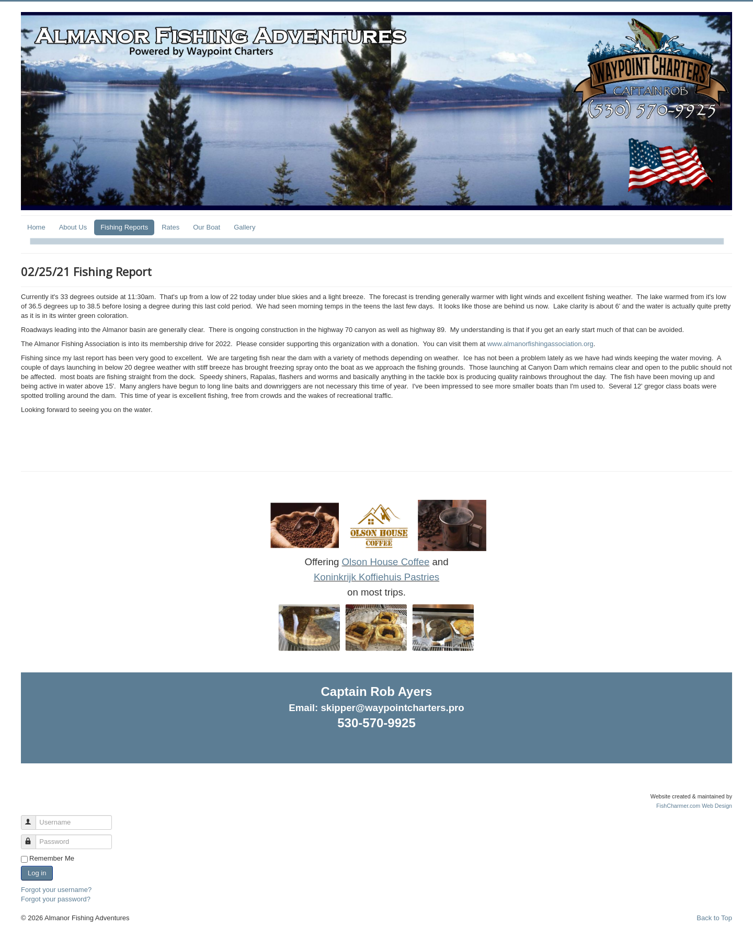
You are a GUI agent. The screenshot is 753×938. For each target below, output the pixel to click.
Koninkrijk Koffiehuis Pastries (376, 576)
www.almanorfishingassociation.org (540, 344)
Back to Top (714, 918)
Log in (37, 873)
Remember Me (51, 858)
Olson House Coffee (386, 561)
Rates (170, 227)
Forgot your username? (56, 890)
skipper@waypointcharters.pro (392, 707)
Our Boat (206, 227)
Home (36, 227)
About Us (73, 227)
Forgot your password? (55, 899)
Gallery (244, 227)
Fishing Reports (124, 227)
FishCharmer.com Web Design (694, 806)
